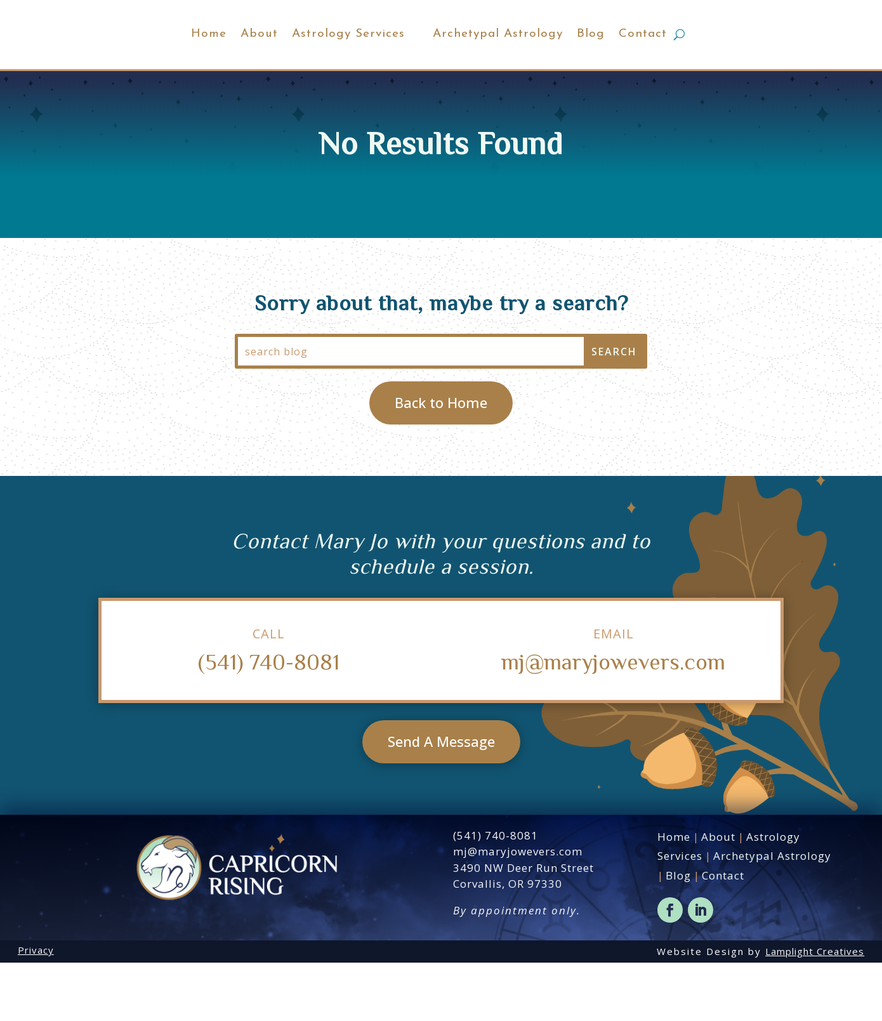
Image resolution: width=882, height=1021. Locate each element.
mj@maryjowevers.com (613, 719)
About (202, 63)
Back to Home (441, 460)
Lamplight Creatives (814, 1009)
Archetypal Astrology (555, 63)
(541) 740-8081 (268, 719)
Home (151, 63)
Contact (700, 63)
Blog (648, 63)
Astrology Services (291, 63)
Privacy (36, 1008)
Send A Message (441, 799)
